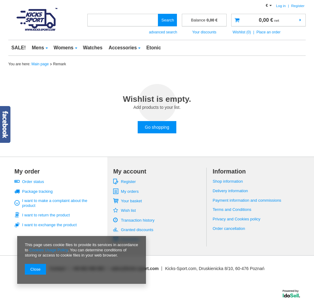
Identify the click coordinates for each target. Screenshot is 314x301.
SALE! (18, 47)
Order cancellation (229, 228)
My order (27, 171)
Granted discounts (137, 229)
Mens (38, 47)
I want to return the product (46, 215)
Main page (40, 64)
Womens (64, 47)
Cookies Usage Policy (48, 250)
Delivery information (230, 191)
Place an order (268, 32)
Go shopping (157, 127)
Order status (33, 181)
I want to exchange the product (49, 225)
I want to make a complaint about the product (54, 203)
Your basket (131, 201)
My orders (130, 191)
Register (297, 6)
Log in (281, 6)
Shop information (228, 181)
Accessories (123, 47)
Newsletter (130, 239)
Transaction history (137, 220)
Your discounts (204, 32)
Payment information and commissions (247, 200)
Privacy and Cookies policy (237, 219)
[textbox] (123, 20)
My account (129, 171)
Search (167, 20)
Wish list (128, 210)
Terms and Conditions (232, 209)
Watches (93, 47)
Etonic (153, 47)
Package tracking (37, 191)
